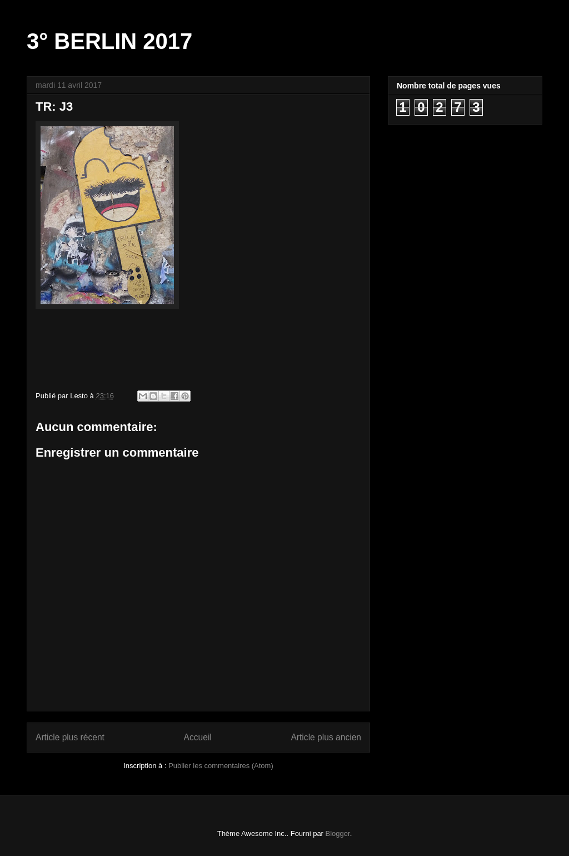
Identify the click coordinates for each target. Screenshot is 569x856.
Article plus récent (70, 737)
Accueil (198, 737)
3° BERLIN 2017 (109, 41)
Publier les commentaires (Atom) (220, 765)
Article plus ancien (326, 737)
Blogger (338, 833)
